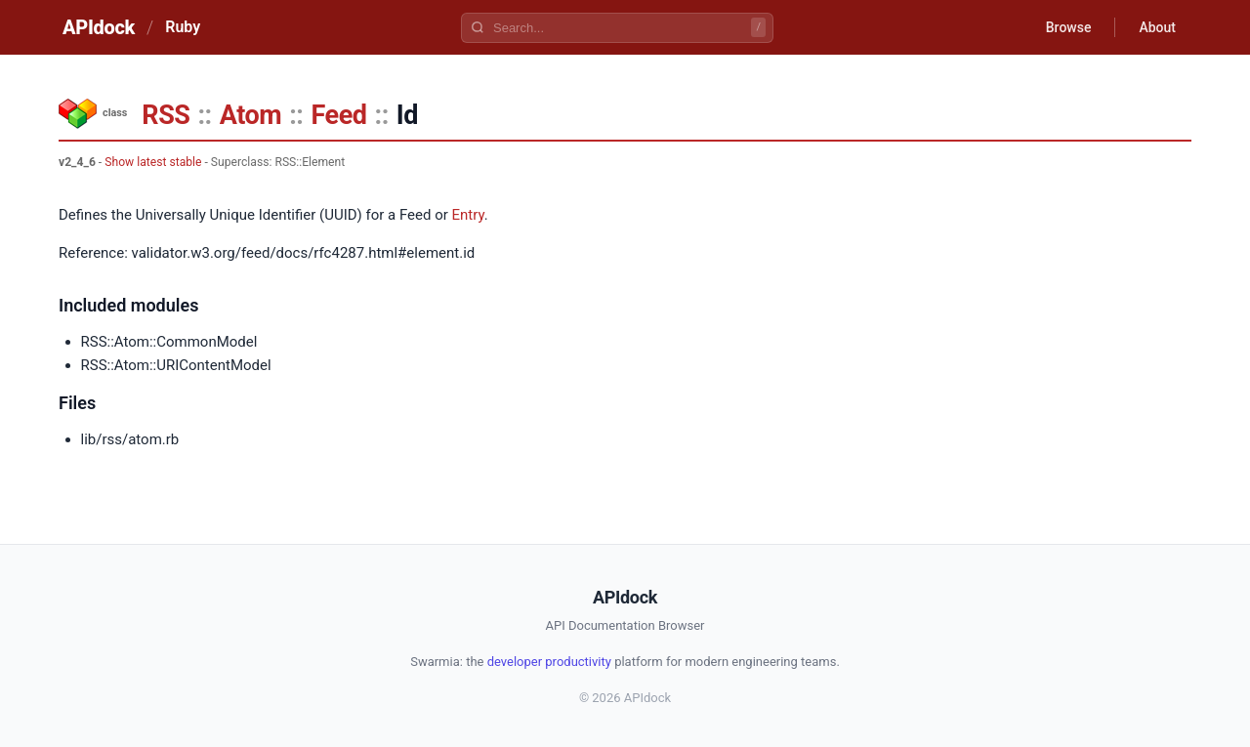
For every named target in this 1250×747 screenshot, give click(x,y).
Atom (250, 115)
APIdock (98, 27)
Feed (339, 115)
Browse (1069, 27)
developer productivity (549, 661)
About (1157, 27)
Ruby (182, 27)
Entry (468, 215)
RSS (165, 115)
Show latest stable (152, 162)
